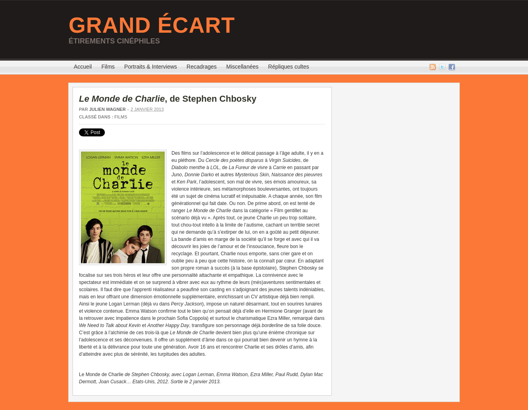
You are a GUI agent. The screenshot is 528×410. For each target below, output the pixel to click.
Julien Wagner (107, 109)
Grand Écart (152, 25)
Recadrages (202, 66)
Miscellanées (242, 66)
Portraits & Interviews (150, 66)
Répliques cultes (288, 66)
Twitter (442, 67)
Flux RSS (432, 67)
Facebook (452, 67)
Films (107, 66)
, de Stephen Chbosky (167, 99)
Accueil (83, 66)
